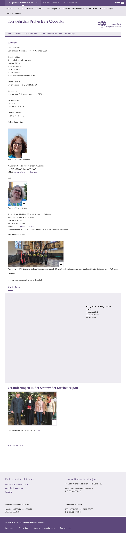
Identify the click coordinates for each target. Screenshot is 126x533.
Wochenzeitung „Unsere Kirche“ (84, 8)
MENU (119, 2)
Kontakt (18, 13)
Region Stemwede (30, 34)
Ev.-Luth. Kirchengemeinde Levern (51, 34)
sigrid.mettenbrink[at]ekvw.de (25, 172)
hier (38, 430)
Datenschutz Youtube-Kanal (44, 528)
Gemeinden (18, 34)
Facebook (29, 8)
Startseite (10, 8)
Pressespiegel (70, 34)
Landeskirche (64, 8)
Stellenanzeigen (106, 8)
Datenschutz (24, 528)
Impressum (9, 528)
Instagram (39, 8)
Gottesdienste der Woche (15, 484)
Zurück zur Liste (16, 446)
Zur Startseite (65, 528)
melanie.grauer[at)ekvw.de (24, 226)
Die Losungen (51, 8)
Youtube (20, 8)
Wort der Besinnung (13, 488)
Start (9, 34)
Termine (9, 13)
